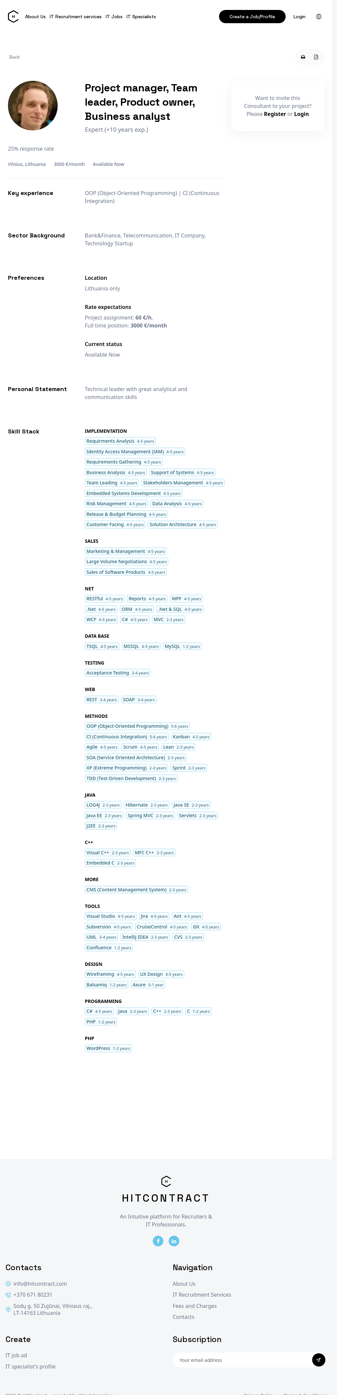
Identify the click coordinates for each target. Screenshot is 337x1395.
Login (300, 17)
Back (14, 57)
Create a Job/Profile (252, 17)
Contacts (184, 1317)
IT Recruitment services (76, 17)
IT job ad (16, 1355)
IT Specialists (141, 17)
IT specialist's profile (31, 1366)
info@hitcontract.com (36, 1283)
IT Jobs (114, 17)
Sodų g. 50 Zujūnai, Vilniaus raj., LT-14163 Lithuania (49, 1310)
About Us (35, 17)
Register (275, 114)
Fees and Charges (195, 1306)
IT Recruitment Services (202, 1294)
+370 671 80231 (29, 1294)
